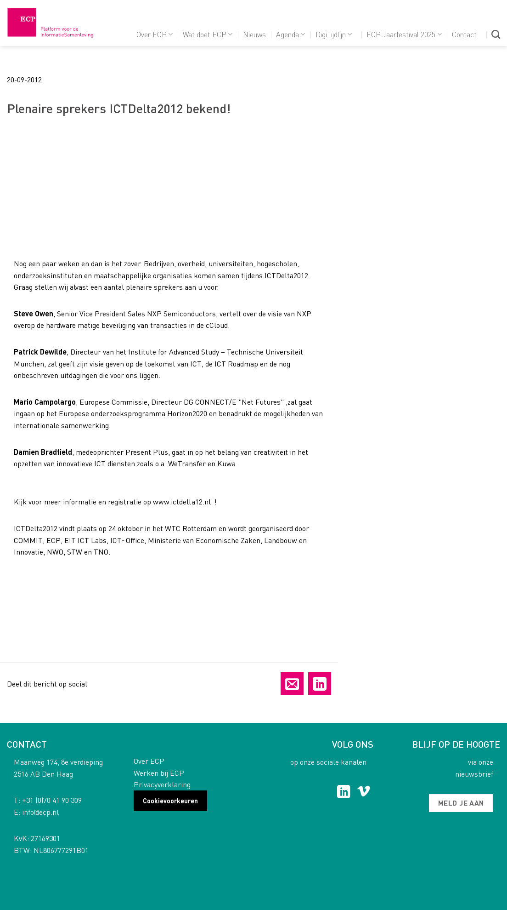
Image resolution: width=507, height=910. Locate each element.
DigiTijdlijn (333, 34)
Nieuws (254, 34)
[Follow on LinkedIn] (343, 792)
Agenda (290, 34)
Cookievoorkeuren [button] (170, 800)
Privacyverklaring (162, 784)
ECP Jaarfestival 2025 (403, 34)
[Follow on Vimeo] (363, 792)
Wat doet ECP (207, 34)
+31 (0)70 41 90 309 (52, 800)
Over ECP (154, 34)
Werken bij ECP (159, 773)
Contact (464, 34)
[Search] (495, 34)
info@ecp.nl (40, 812)
